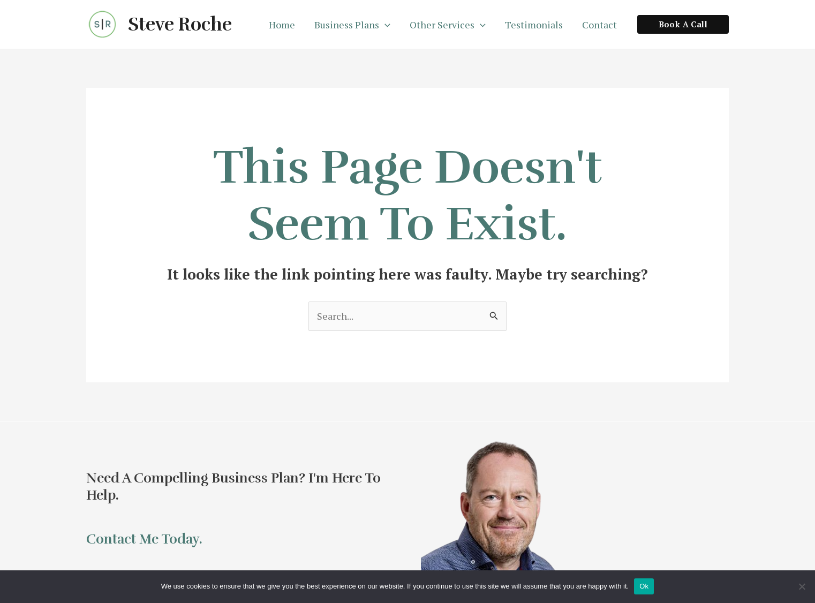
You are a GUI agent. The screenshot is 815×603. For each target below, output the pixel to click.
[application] (384, 24)
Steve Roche (180, 24)
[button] (683, 24)
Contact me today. (144, 539)
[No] (801, 586)
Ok (643, 586)
